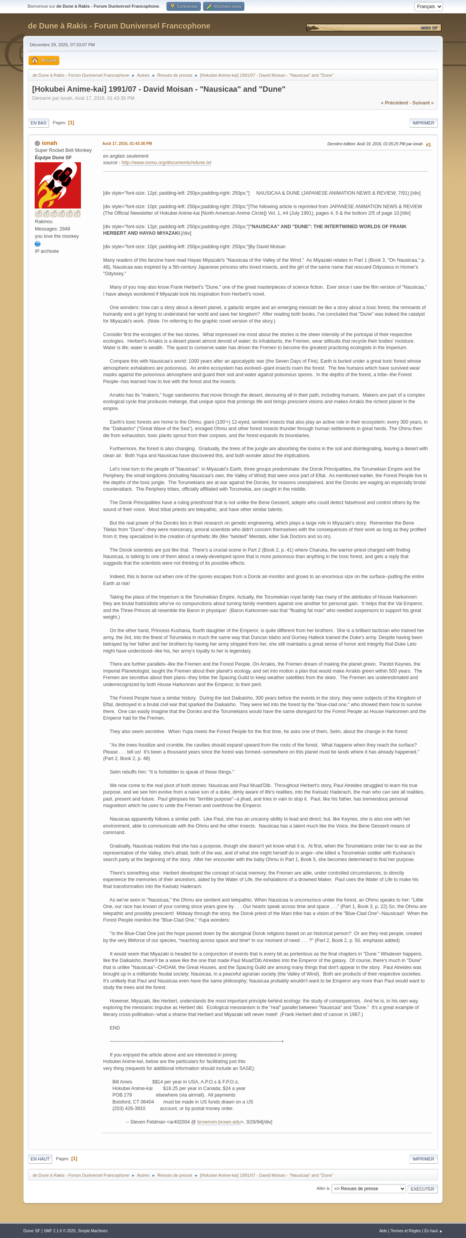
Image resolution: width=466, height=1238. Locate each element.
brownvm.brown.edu (219, 1122)
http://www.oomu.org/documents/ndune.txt (166, 162)
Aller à (323, 1188)
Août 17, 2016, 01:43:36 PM (127, 143)
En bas (38, 123)
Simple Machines (93, 1231)
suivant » (423, 103)
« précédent (394, 103)
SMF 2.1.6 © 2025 (60, 1231)
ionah (49, 143)
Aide (383, 1231)
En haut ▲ (433, 1231)
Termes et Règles (405, 1231)
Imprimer (423, 123)
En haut (39, 1159)
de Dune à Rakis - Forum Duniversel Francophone (119, 26)
